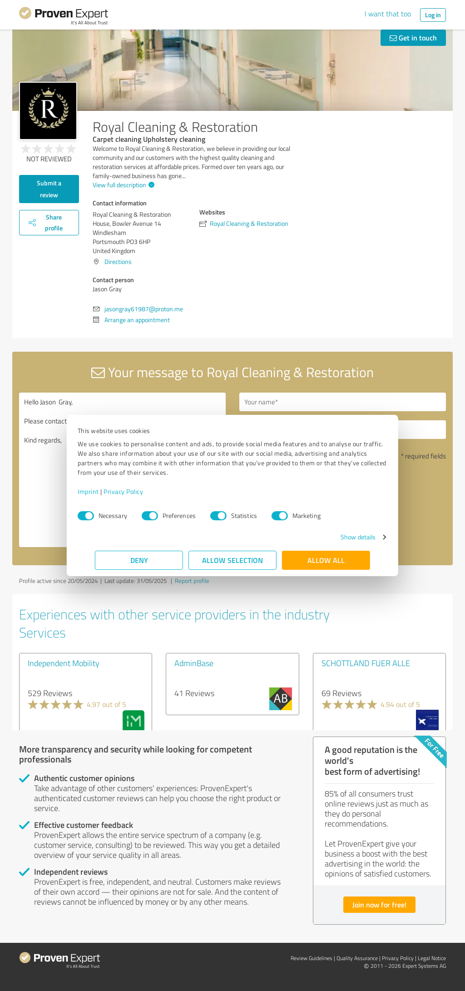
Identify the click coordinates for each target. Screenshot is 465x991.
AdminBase (193, 662)
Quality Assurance (357, 958)
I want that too (388, 14)
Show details (340, 537)
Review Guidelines (311, 958)
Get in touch (413, 37)
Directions (118, 261)
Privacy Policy (140, 491)
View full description (122, 184)
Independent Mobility (63, 662)
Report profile (192, 581)
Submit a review (49, 189)
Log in (433, 14)
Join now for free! (379, 904)
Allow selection (232, 560)
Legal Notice (432, 958)
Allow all (326, 560)
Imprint (105, 491)
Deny (139, 560)
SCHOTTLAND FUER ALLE (366, 662)
